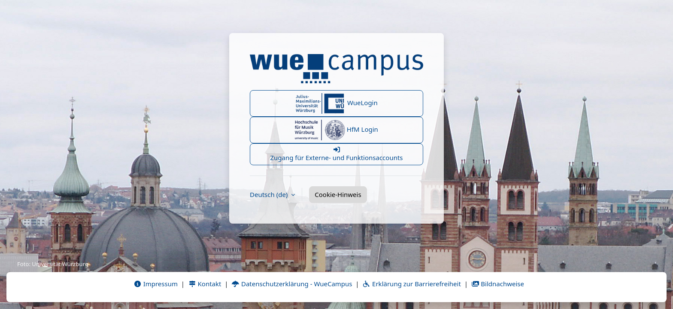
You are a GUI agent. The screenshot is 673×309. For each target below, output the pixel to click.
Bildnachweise (497, 283)
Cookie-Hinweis (338, 194)
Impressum (155, 283)
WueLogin (336, 103)
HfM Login (336, 130)
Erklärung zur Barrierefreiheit (411, 283)
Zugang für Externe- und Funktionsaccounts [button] (336, 154)
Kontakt (204, 283)
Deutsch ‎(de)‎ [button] (269, 194)
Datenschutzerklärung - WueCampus (291, 283)
